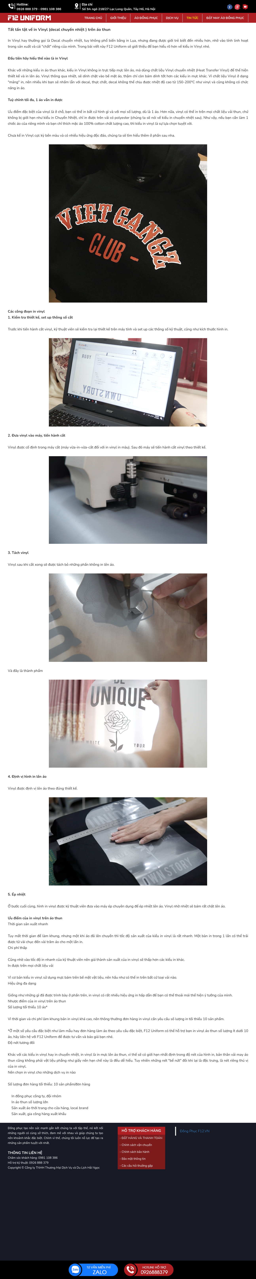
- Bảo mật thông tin (133, 1159)
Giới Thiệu (118, 18)
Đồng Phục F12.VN (195, 1131)
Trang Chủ (93, 18)
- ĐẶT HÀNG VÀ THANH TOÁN (141, 1138)
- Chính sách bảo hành (134, 1152)
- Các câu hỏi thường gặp (136, 1166)
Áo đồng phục (146, 18)
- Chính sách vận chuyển (136, 1145)
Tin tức (192, 18)
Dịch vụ (172, 18)
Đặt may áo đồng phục (225, 18)
